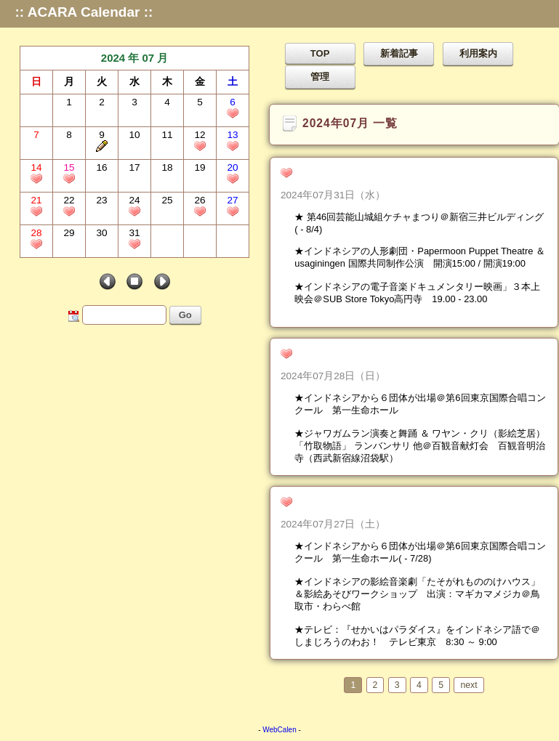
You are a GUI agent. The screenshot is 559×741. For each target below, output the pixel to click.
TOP (320, 53)
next (468, 685)
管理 (319, 76)
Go (185, 314)
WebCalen (279, 730)
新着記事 (399, 53)
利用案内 (478, 53)
